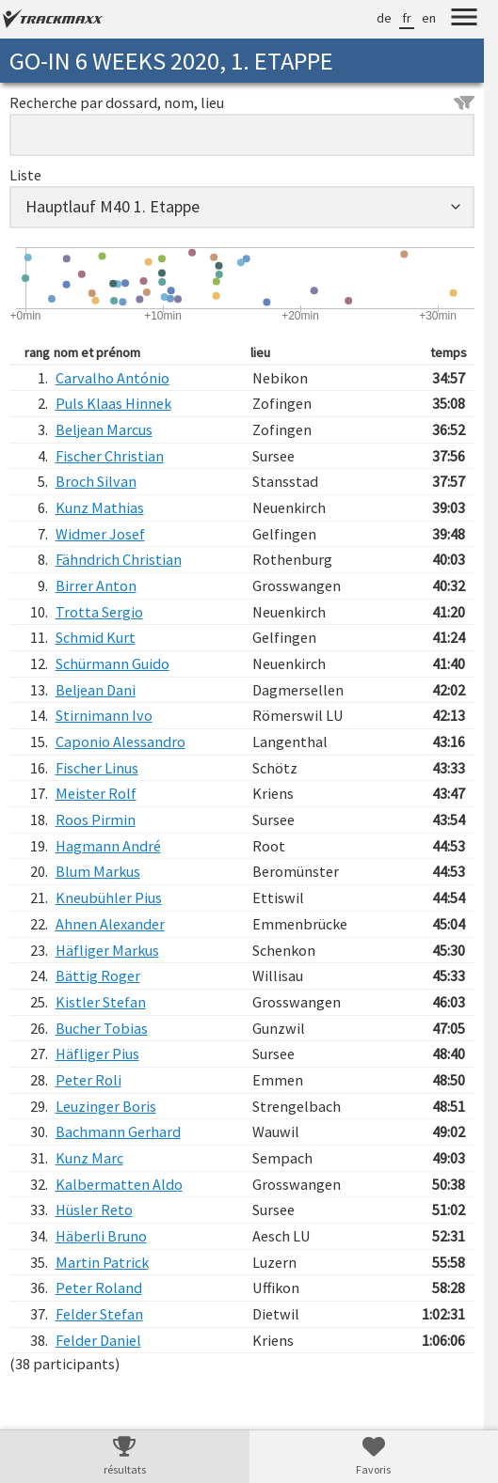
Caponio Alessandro (120, 741)
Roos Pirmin (96, 819)
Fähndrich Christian (119, 559)
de (384, 17)
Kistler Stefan (101, 1001)
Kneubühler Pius (109, 897)
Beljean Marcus (104, 429)
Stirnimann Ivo (104, 715)
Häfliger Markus (107, 950)
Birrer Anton (96, 585)
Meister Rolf (96, 793)
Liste (25, 174)
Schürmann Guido (112, 663)
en (429, 17)
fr (406, 17)
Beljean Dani (96, 689)
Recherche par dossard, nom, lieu (241, 102)
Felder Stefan (99, 1313)
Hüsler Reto (94, 1209)
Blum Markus (98, 871)
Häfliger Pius (97, 1053)
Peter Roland (99, 1287)
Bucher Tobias (102, 1028)
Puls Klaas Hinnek (113, 403)
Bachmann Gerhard (118, 1131)
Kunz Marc (89, 1157)
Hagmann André (108, 845)
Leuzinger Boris (106, 1106)
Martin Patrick (102, 1262)
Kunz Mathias (100, 507)
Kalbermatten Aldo (119, 1184)
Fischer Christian (110, 455)
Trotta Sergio (99, 611)
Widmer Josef (100, 533)
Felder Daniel (98, 1340)
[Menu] (464, 19)
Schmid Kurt (96, 637)
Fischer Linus (97, 767)
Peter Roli (88, 1079)
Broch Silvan (96, 481)
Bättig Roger (98, 975)
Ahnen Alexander (110, 923)
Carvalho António (112, 377)
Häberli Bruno (101, 1235)
